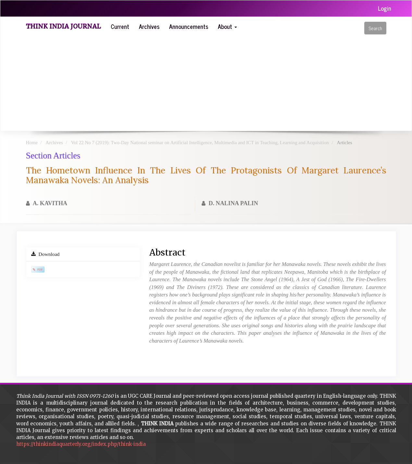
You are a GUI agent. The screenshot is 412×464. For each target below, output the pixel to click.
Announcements (188, 26)
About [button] (227, 26)
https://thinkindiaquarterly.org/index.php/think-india (81, 444)
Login (384, 8)
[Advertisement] (216, 82)
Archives (149, 26)
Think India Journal (63, 26)
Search (375, 28)
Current (120, 26)
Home (32, 142)
